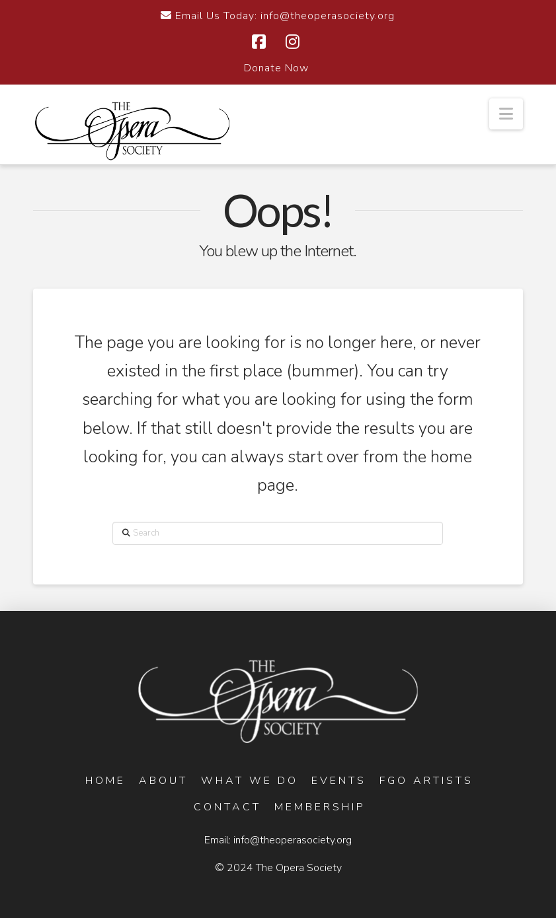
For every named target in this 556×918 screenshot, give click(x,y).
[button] (506, 113)
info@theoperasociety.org (292, 840)
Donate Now (276, 68)
